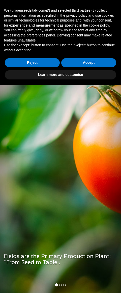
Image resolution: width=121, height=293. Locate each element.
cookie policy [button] (99, 25)
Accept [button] (89, 62)
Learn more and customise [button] (60, 75)
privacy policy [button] (76, 15)
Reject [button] (32, 62)
